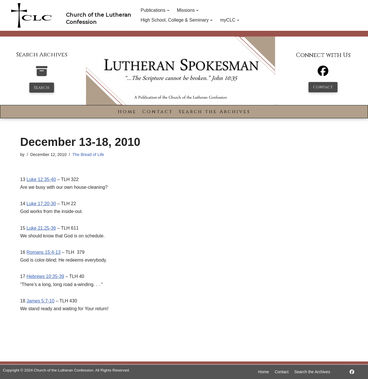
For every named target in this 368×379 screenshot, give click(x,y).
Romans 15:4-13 (43, 252)
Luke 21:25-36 (41, 228)
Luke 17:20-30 (41, 203)
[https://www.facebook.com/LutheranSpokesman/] (352, 372)
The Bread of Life (88, 154)
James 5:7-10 (40, 300)
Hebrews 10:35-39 (45, 276)
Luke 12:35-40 (41, 179)
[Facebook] (323, 73)
